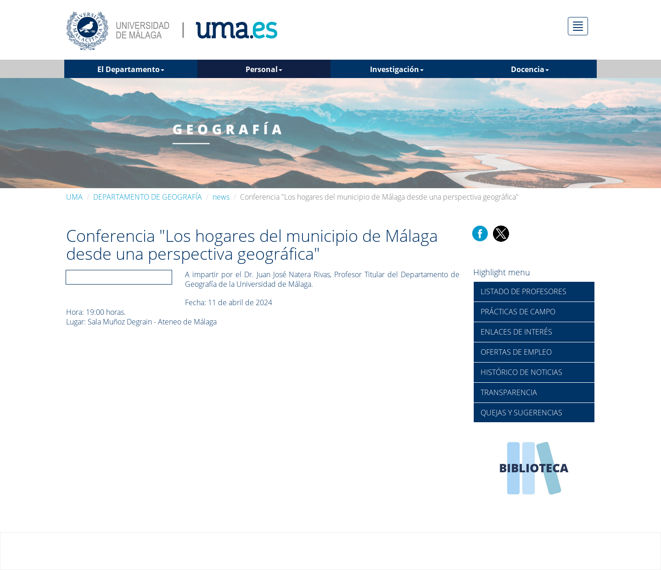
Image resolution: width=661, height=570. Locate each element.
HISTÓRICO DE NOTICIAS (521, 372)
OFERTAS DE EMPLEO (516, 352)
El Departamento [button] (130, 69)
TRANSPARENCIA (509, 392)
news (221, 197)
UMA (74, 197)
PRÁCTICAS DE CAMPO (518, 312)
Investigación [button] (397, 69)
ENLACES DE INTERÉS (516, 332)
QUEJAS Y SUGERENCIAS (521, 413)
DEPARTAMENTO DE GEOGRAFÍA (147, 197)
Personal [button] (264, 69)
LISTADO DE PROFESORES (523, 291)
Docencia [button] (530, 69)
